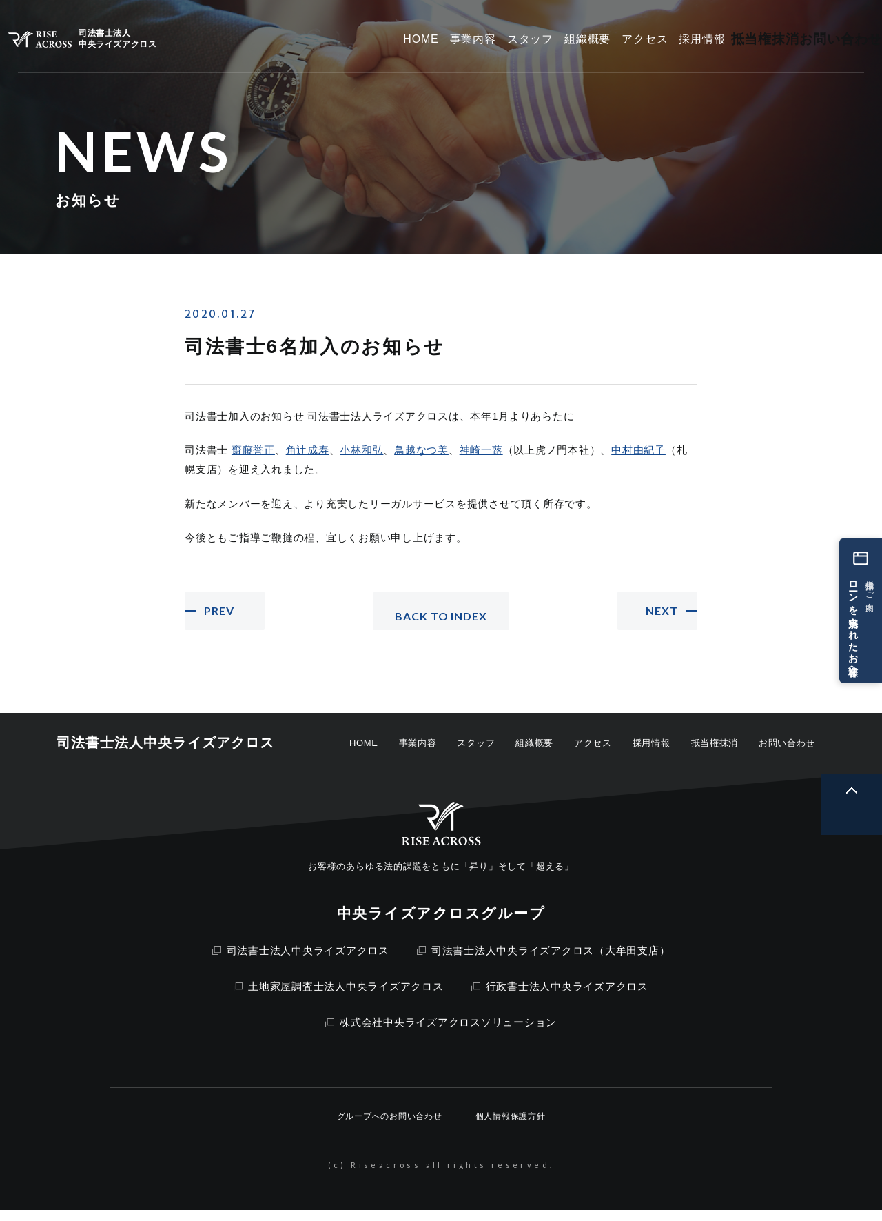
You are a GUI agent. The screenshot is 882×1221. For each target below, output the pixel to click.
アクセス (593, 754)
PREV (222, 616)
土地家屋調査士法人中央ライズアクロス (339, 997)
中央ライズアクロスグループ (441, 924)
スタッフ (476, 754)
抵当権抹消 (714, 754)
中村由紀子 (638, 450)
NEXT (659, 616)
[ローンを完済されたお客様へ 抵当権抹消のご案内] (860, 610)
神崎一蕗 (481, 450)
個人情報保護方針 (510, 1127)
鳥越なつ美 (421, 450)
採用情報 (651, 754)
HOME (363, 754)
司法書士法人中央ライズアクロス (300, 961)
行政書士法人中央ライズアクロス (559, 997)
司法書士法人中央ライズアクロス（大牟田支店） (543, 961)
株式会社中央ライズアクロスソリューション (441, 1033)
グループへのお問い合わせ (389, 1127)
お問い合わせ (787, 754)
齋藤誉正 (253, 450)
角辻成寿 (307, 450)
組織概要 (534, 754)
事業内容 (418, 754)
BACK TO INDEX (441, 616)
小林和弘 (361, 450)
